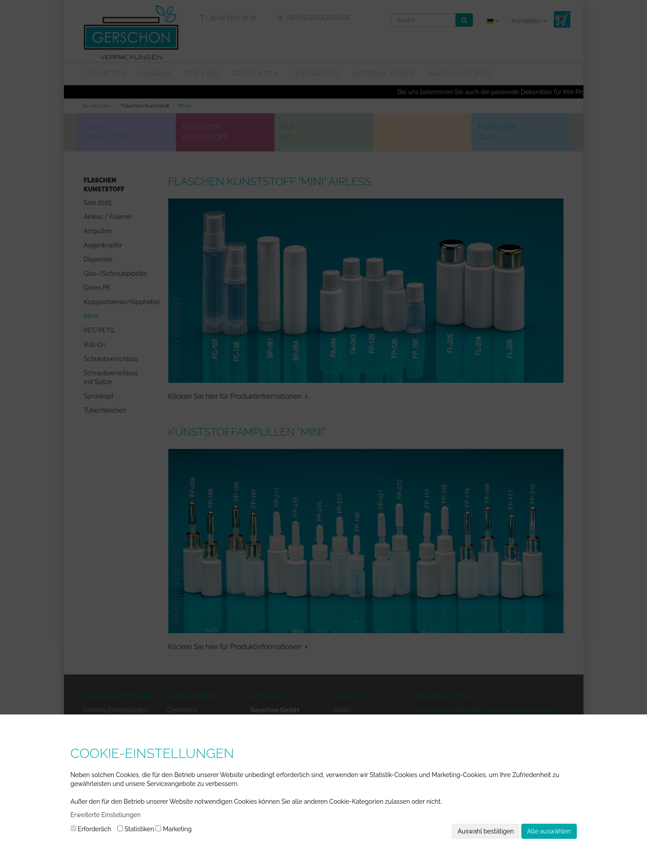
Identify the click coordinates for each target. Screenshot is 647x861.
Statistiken (135, 829)
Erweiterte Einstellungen (106, 814)
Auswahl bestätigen (485, 831)
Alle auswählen (549, 831)
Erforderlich (91, 829)
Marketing (173, 829)
